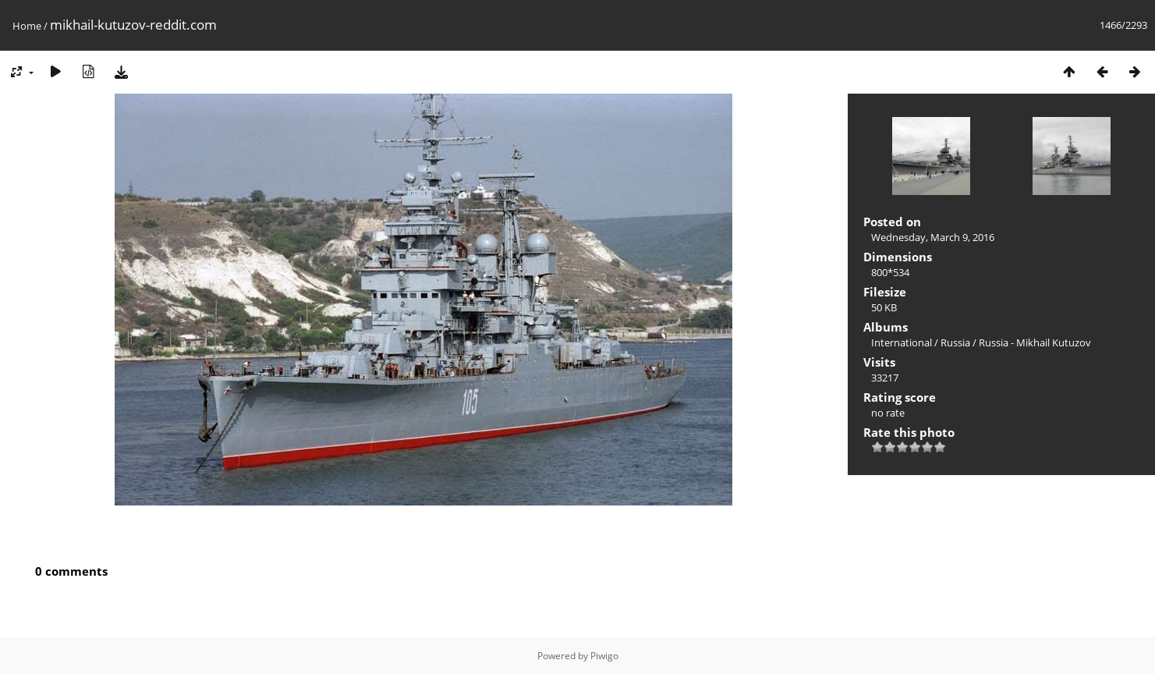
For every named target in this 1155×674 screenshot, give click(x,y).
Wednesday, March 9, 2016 (932, 237)
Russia (955, 342)
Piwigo (604, 655)
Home (26, 26)
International (901, 342)
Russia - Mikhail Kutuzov (1035, 342)
